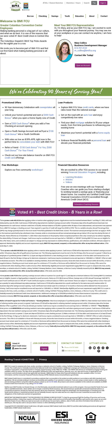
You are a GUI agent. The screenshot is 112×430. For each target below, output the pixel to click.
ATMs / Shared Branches (53, 3)
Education (79, 16)
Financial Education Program (82, 172)
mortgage (79, 122)
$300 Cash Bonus (19, 123)
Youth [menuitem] (67, 16)
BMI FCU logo (20, 6)
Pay (94, 3)
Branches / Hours (73, 3)
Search (86, 3)
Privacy (43, 359)
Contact (104, 16)
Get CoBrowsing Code (70, 351)
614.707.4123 (80, 48)
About (91, 16)
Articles (69, 179)
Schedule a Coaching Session (86, 204)
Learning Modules (74, 177)
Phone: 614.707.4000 (70, 347)
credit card (10, 158)
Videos (69, 182)
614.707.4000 (52, 382)
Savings (54, 16)
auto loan (88, 115)
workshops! (37, 170)
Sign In (103, 3)
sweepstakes (46, 107)
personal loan (99, 140)
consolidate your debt (29, 142)
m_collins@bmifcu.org (85, 50)
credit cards (88, 107)
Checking (43, 16)
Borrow (30, 16)
